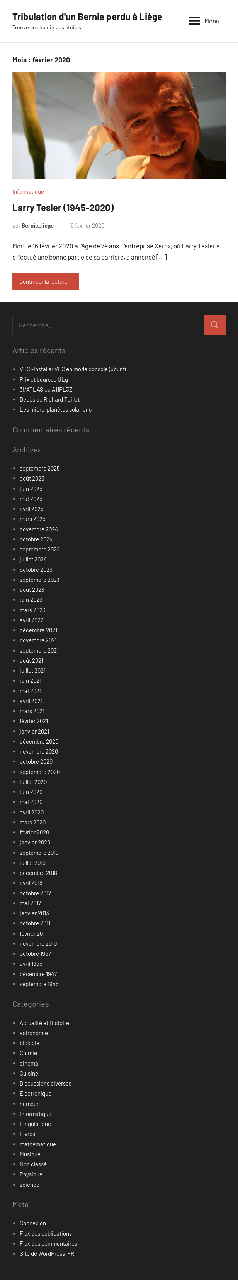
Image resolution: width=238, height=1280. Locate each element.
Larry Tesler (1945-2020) (63, 207)
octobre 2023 (36, 569)
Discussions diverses (45, 1083)
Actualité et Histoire (44, 1022)
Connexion (33, 1223)
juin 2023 (31, 599)
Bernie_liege (38, 225)
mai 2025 (31, 498)
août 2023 (32, 589)
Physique (31, 1174)
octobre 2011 (35, 923)
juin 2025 (31, 488)
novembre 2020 (39, 751)
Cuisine (29, 1073)
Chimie (28, 1052)
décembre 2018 (38, 872)
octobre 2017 (35, 893)
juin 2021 (30, 680)
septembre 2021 (39, 650)
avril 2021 (31, 700)
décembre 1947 (38, 973)
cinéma (29, 1063)
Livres (27, 1133)
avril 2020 (32, 812)
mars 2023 (33, 609)
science (29, 1184)
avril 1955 (31, 963)
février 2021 (34, 720)
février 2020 (34, 832)
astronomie (34, 1032)
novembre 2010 (38, 943)
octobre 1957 (35, 953)
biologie (29, 1042)
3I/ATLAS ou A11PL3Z (46, 389)
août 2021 (31, 660)
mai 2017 (30, 903)
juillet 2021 (33, 670)
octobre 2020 (36, 761)
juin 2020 (31, 791)
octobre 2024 (36, 539)
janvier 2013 (34, 913)
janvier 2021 (34, 731)
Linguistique (35, 1123)
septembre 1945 (39, 983)
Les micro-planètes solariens (56, 409)
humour (29, 1103)
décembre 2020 (39, 741)
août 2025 (32, 478)
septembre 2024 (40, 549)
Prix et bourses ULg (44, 379)
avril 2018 (31, 882)
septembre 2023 (40, 579)
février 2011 (33, 933)
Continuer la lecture (43, 281)
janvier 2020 (35, 842)
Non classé (33, 1164)
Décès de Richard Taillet (50, 399)
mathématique (38, 1144)
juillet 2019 (33, 862)
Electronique (35, 1093)
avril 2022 (32, 620)
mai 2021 (30, 690)
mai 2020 (31, 801)
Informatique (28, 191)
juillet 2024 (33, 559)
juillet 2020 (33, 781)
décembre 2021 (38, 630)
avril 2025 (32, 508)
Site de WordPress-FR (47, 1253)
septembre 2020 (40, 771)
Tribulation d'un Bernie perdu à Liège (87, 16)
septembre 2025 (40, 468)
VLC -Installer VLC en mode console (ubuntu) (74, 368)
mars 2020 (33, 822)
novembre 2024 (39, 529)
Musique (30, 1154)
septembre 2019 (39, 852)
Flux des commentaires (48, 1243)
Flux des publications (46, 1233)
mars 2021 (32, 710)
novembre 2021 (38, 640)
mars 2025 (33, 518)
